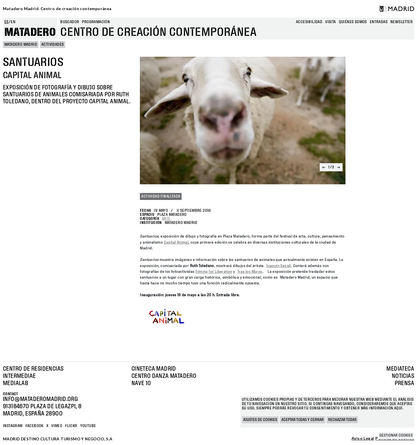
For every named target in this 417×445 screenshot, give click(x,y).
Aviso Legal (363, 439)
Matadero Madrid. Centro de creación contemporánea (57, 8)
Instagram (13, 426)
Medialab (15, 383)
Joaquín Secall (278, 266)
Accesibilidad (309, 22)
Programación (96, 22)
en (13, 22)
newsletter (401, 22)
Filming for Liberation (213, 272)
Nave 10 (141, 383)
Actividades (52, 45)
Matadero (30, 32)
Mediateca (400, 369)
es (6, 22)
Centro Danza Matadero (163, 376)
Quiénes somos (353, 22)
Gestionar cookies (396, 435)
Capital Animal (176, 242)
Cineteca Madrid (153, 369)
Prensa (404, 383)
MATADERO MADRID (20, 45)
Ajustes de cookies (260, 420)
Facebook (34, 426)
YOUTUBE (88, 426)
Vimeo (56, 426)
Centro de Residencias (33, 369)
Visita (330, 22)
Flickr (71, 426)
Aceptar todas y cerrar (302, 420)
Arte (166, 219)
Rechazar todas (342, 420)
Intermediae (19, 376)
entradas (378, 22)
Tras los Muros (249, 272)
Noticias (403, 376)
